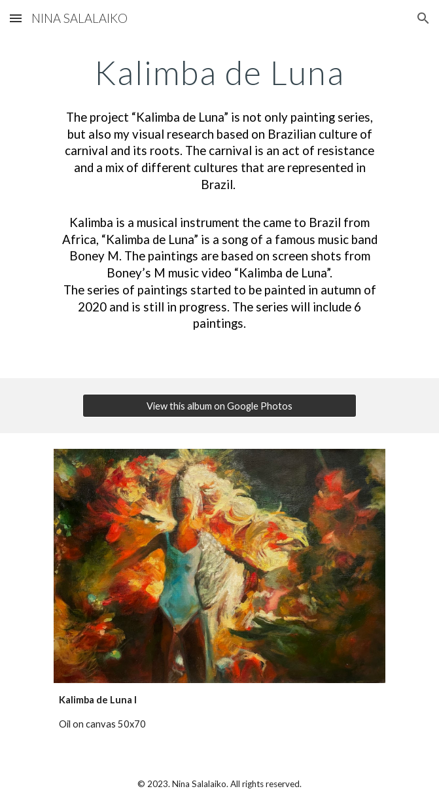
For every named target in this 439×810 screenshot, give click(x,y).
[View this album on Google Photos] (219, 406)
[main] (219, 72)
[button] (15, 18)
